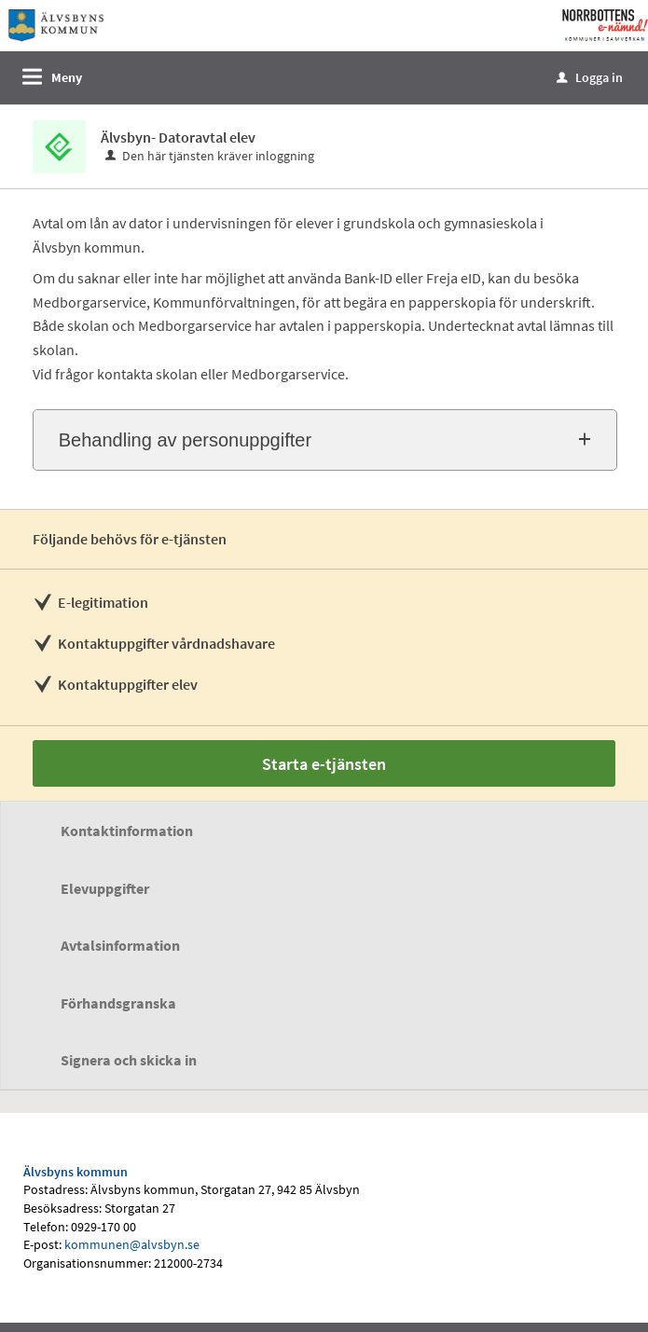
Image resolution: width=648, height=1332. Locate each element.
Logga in (590, 77)
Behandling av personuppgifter (185, 440)
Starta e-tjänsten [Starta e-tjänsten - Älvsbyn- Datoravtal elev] (324, 764)
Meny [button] (66, 77)
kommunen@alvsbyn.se (132, 1244)
